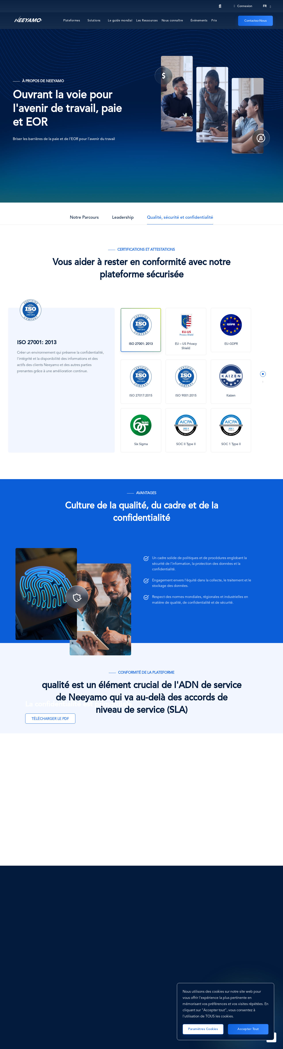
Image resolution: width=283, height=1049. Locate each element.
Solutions (94, 20)
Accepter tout (248, 1029)
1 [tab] (263, 374)
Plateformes (71, 20)
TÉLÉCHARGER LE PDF (50, 719)
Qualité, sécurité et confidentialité (180, 217)
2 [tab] (263, 382)
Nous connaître (172, 20)
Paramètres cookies (203, 1029)
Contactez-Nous (255, 20)
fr (265, 6)
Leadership (123, 217)
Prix (214, 20)
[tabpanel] (185, 380)
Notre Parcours (84, 217)
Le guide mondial (120, 20)
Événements (199, 20)
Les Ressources (147, 20)
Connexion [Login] (243, 6)
